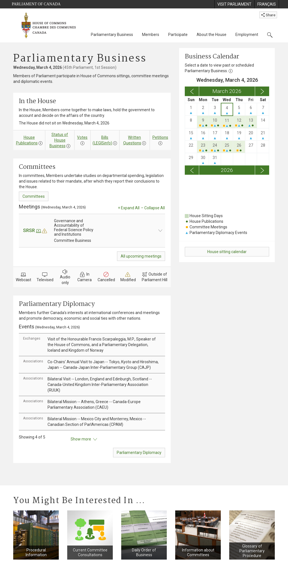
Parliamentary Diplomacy (139, 452)
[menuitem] (234, 4)
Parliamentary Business (112, 34)
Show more (84, 439)
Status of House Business (59, 140)
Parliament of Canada (36, 4)
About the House (211, 34)
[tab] (92, 344)
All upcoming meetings (141, 256)
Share (268, 15)
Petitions (160, 137)
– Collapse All (153, 208)
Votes (82, 137)
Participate (178, 34)
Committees (33, 196)
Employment (246, 34)
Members (150, 34)
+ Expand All (129, 208)
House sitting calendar (227, 251)
